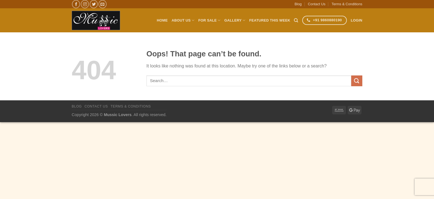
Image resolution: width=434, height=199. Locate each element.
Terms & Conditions (347, 4)
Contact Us (316, 4)
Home (162, 20)
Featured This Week (269, 20)
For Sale (209, 20)
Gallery (235, 20)
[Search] (296, 20)
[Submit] (356, 80)
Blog (298, 4)
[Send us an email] (103, 4)
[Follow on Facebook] (76, 4)
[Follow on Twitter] (94, 4)
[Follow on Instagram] (85, 4)
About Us (183, 20)
